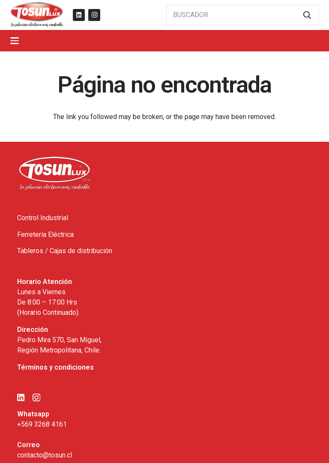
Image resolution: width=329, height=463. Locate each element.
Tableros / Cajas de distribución (64, 251)
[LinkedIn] (79, 15)
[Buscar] (307, 15)
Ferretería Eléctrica (45, 234)
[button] (14, 40)
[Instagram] (94, 15)
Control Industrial (42, 218)
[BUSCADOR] (242, 15)
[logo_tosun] (36, 15)
